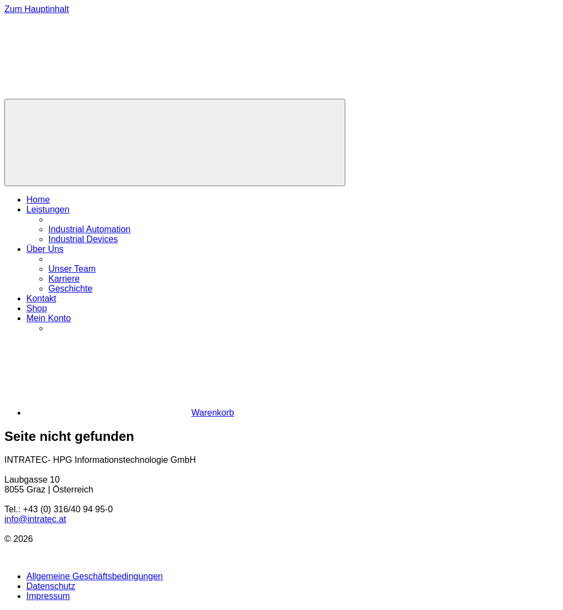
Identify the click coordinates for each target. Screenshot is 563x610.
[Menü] (174, 142)
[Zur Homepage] (86, 93)
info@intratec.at (35, 519)
